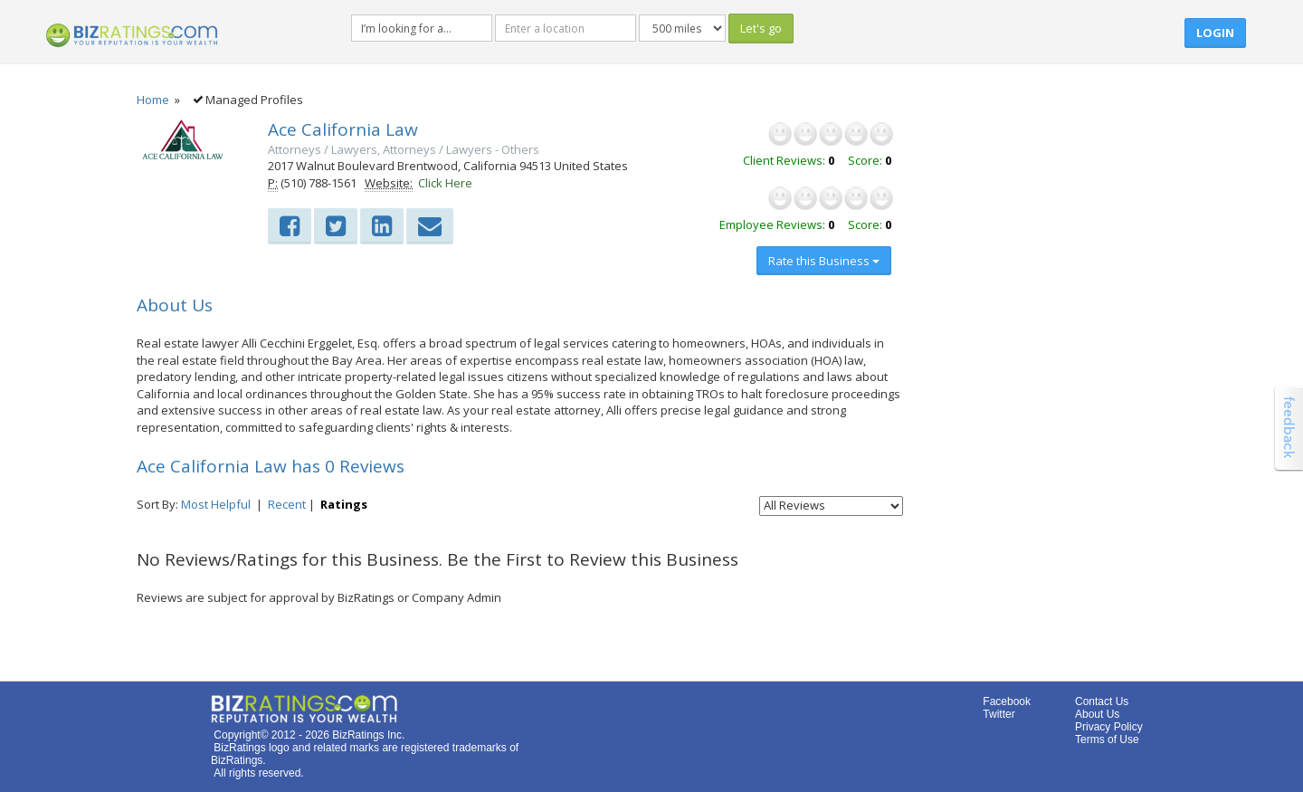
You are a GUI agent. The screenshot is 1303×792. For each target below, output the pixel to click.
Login (1215, 32)
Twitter (998, 714)
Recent (287, 504)
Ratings (343, 504)
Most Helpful (216, 504)
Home (153, 99)
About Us (1097, 714)
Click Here (445, 183)
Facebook (1007, 701)
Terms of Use (1107, 739)
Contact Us (1101, 701)
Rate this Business (824, 261)
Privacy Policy (1109, 726)
